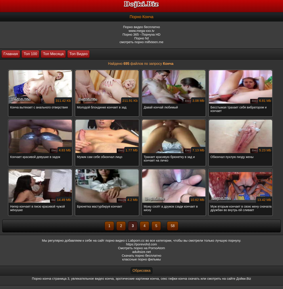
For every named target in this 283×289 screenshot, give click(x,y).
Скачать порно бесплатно (141, 255)
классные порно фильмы (141, 259)
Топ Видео (78, 54)
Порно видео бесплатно (141, 27)
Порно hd (141, 38)
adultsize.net (141, 252)
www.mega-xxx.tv (142, 31)
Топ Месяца (53, 54)
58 (173, 226)
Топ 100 (30, 54)
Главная (11, 54)
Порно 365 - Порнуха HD (141, 34)
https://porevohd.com (141, 244)
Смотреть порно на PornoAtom (141, 248)
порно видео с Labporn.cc (125, 240)
